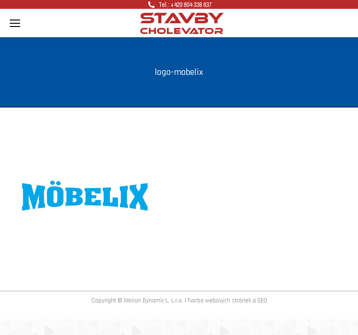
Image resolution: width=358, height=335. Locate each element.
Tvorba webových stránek (219, 300)
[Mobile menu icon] (15, 23)
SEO (262, 300)
